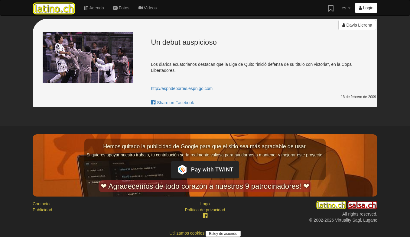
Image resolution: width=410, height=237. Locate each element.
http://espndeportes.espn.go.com (182, 88)
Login (366, 7)
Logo (205, 203)
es (346, 7)
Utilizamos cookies (187, 233)
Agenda (94, 7)
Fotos (121, 7)
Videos (147, 7)
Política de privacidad (205, 209)
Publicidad (42, 209)
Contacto (41, 203)
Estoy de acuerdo (223, 234)
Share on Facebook (172, 102)
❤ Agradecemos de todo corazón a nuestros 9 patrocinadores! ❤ (205, 186)
